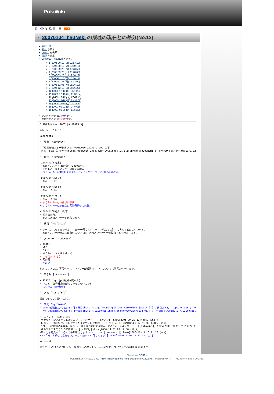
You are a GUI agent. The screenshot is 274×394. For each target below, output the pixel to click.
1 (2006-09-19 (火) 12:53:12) (64, 62)
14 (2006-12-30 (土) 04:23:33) (65, 103)
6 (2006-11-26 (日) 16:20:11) (64, 78)
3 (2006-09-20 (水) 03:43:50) (64, 69)
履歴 (44, 55)
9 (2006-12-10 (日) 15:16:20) (64, 87)
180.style (147, 390)
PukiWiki (54, 11)
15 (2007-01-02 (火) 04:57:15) (65, 106)
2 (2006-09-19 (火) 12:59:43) (64, 65)
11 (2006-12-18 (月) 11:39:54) (65, 94)
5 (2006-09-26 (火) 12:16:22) (64, 75)
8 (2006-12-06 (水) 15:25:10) (64, 84)
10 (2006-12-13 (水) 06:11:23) (65, 91)
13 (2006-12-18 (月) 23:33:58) (65, 100)
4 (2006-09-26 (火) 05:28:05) (64, 72)
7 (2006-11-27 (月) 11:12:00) (64, 81)
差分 (44, 49)
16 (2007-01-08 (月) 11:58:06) (65, 109)
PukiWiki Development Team (114, 390)
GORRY (143, 386)
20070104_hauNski (64, 37)
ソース (45, 52)
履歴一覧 (47, 46)
